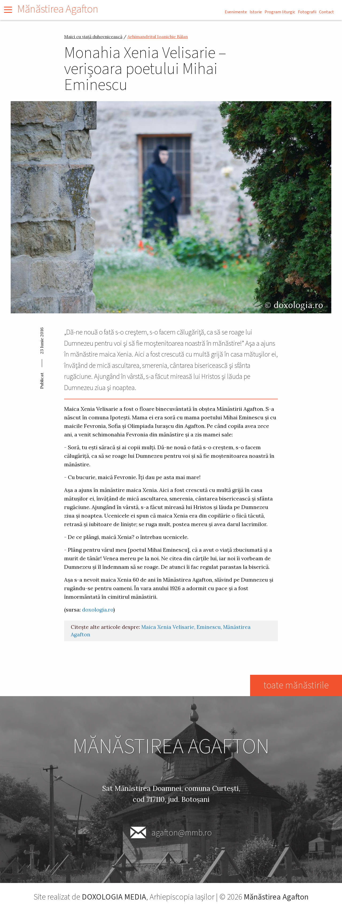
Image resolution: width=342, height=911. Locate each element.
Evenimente (236, 12)
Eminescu (209, 627)
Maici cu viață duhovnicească (93, 36)
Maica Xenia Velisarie (167, 627)
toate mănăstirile (296, 685)
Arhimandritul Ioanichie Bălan (157, 36)
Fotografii (307, 12)
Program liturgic (280, 12)
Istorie (256, 12)
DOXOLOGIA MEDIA (114, 897)
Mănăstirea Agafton (57, 9)
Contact (326, 12)
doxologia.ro (97, 609)
